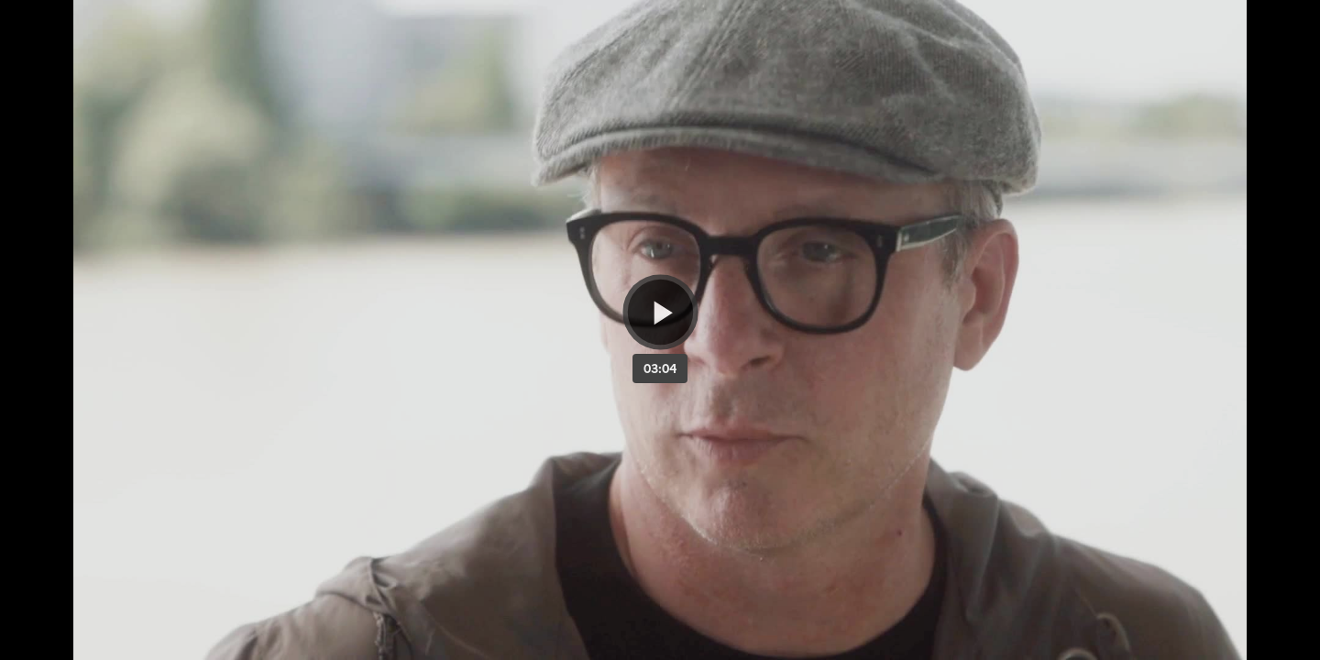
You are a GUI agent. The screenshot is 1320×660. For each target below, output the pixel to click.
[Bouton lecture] (660, 312)
